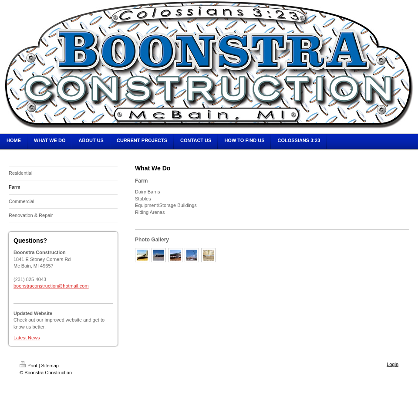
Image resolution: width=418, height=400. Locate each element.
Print (28, 365)
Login (392, 364)
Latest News (26, 337)
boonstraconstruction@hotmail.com (51, 285)
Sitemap (50, 365)
